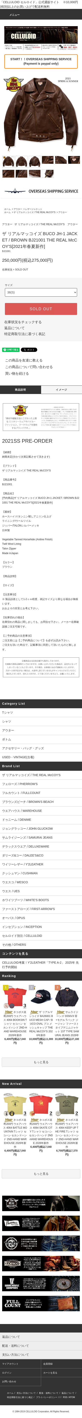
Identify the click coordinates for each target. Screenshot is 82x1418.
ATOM (72, 1397)
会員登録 (48, 1364)
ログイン (7, 1372)
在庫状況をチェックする (23, 322)
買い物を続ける (14, 373)
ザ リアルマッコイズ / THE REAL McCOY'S (34, 212)
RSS (65, 1397)
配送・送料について (48, 1393)
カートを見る (50, 1372)
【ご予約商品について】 (31, 640)
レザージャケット (33, 209)
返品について (14, 328)
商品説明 (20, 389)
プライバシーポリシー (46, 1397)
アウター (18, 209)
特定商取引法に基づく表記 (24, 334)
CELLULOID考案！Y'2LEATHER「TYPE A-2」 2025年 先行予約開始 (40, 965)
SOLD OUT (41, 309)
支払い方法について (26, 1393)
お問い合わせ (9, 1381)
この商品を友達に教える (21, 360)
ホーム (7, 209)
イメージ (61, 389)
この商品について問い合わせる (26, 367)
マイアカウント (10, 1364)
